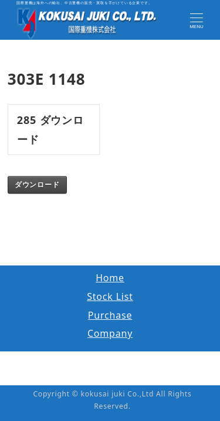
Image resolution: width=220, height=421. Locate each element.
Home (110, 277)
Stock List (110, 296)
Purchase (110, 315)
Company (110, 333)
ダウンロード (37, 185)
